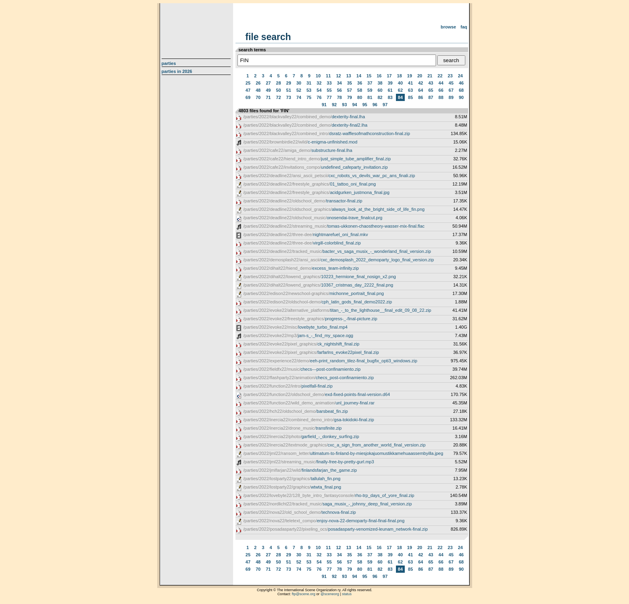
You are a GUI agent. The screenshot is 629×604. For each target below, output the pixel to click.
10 (318, 75)
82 (379, 97)
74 (298, 97)
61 (390, 90)
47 (248, 90)
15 (369, 75)
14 (358, 75)
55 (329, 90)
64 (420, 90)
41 (410, 83)
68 (461, 90)
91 (324, 104)
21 (429, 75)
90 (461, 97)
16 (379, 75)
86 (420, 97)
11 (328, 75)
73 (288, 97)
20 (419, 75)
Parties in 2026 (177, 71)
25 (248, 83)
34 (339, 83)
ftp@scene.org (303, 594)
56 (339, 90)
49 (268, 90)
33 (329, 83)
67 (450, 90)
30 (298, 83)
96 (375, 104)
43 (430, 83)
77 (329, 97)
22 (440, 75)
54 (319, 90)
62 (400, 90)
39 (390, 83)
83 (390, 97)
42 (420, 83)
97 (385, 104)
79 (349, 97)
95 (364, 104)
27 (268, 83)
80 (359, 97)
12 (338, 75)
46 (461, 83)
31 (308, 83)
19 (409, 75)
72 (278, 97)
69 (248, 97)
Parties (169, 63)
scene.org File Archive (197, 28)
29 (288, 83)
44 (440, 83)
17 (389, 75)
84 (400, 97)
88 (440, 97)
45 (450, 83)
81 (369, 97)
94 (354, 104)
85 (410, 97)
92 (334, 104)
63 (410, 90)
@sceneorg (330, 594)
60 (379, 90)
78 (339, 97)
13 (348, 75)
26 (258, 83)
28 (278, 83)
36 (359, 83)
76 (319, 97)
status (347, 594)
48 (258, 90)
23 (450, 75)
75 (308, 97)
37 (369, 83)
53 (308, 90)
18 (399, 75)
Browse (448, 26)
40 (400, 83)
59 (369, 90)
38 (379, 83)
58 (359, 90)
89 (450, 97)
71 (268, 97)
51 (288, 90)
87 (430, 97)
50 (278, 90)
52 (298, 90)
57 (349, 90)
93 (344, 104)
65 (430, 90)
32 (319, 83)
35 (349, 83)
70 (258, 97)
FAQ (464, 26)
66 (440, 90)
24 (460, 75)
